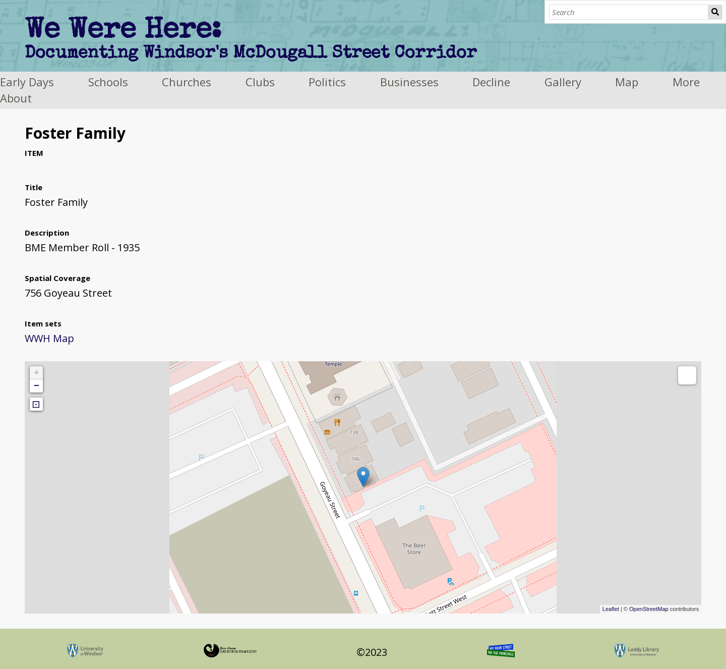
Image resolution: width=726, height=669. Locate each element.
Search (715, 12)
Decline (491, 81)
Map (626, 81)
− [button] (36, 386)
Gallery (562, 81)
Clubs (260, 81)
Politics (327, 81)
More (686, 81)
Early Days (27, 81)
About (16, 97)
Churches (186, 81)
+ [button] (36, 373)
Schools (108, 81)
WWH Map (49, 338)
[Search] (629, 12)
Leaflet (610, 609)
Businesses (409, 81)
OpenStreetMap (649, 609)
